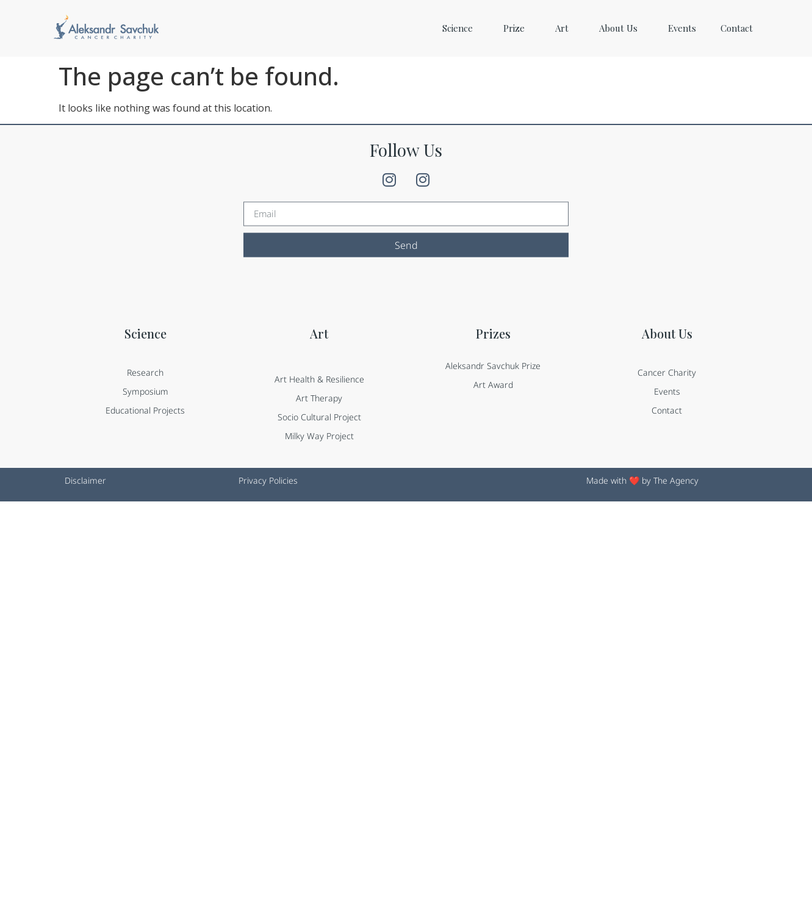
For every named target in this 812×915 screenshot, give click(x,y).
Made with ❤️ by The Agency (642, 480)
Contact (736, 28)
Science (460, 28)
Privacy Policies (268, 480)
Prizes (493, 336)
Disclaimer (85, 480)
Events (682, 28)
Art (565, 28)
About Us (621, 28)
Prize (517, 28)
